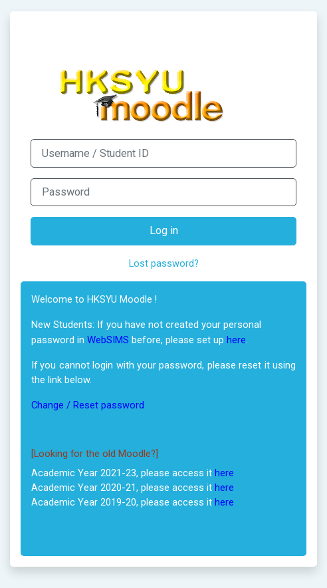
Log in (164, 230)
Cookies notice (248, 533)
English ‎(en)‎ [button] (57, 533)
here (236, 340)
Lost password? (164, 263)
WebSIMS (108, 340)
